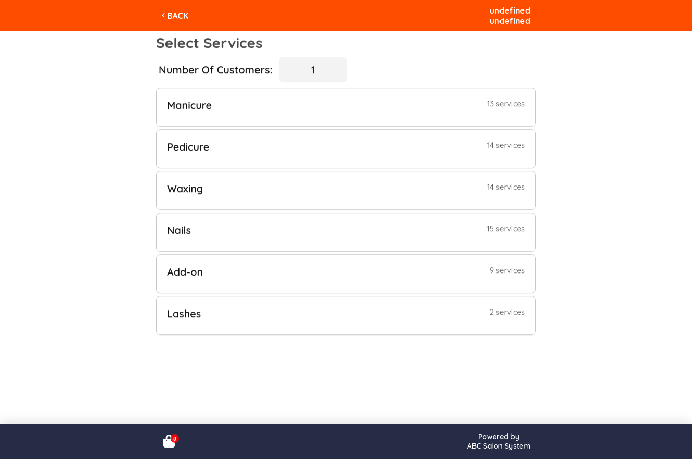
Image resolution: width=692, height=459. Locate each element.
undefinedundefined (510, 15)
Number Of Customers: (215, 69)
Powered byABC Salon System (498, 441)
